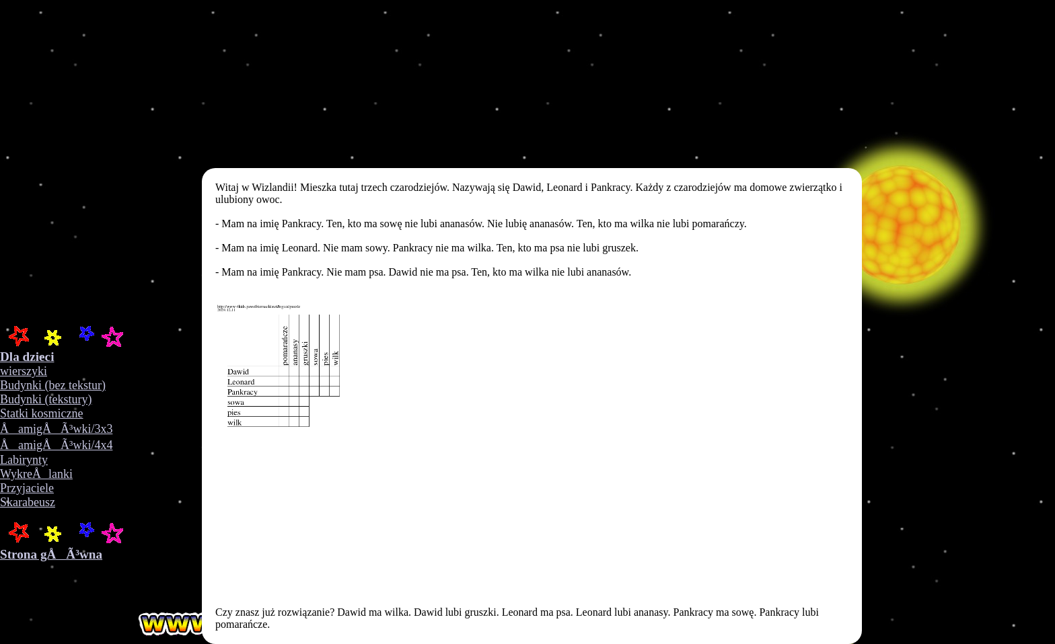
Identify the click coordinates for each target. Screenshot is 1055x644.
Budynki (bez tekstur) (53, 385)
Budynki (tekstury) (46, 399)
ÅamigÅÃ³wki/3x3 (56, 429)
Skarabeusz (27, 502)
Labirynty (24, 460)
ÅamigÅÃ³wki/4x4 (56, 445)
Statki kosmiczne (41, 413)
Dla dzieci (27, 357)
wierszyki (23, 371)
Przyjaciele (27, 488)
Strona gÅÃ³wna (51, 554)
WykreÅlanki (36, 474)
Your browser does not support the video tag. (215, 161)
